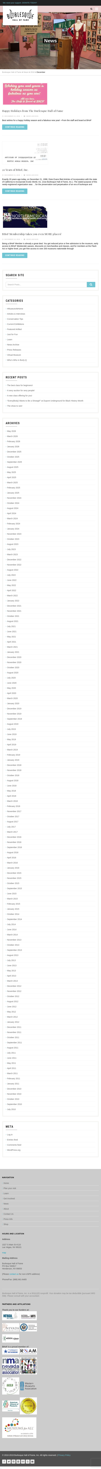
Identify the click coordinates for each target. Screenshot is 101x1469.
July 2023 (11, 549)
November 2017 (14, 811)
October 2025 (13, 457)
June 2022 (11, 580)
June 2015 (11, 893)
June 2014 (11, 929)
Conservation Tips (15, 319)
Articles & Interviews (16, 314)
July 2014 (11, 924)
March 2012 (12, 1017)
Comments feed (14, 1145)
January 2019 (13, 760)
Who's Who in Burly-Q (17, 360)
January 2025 (13, 493)
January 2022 (13, 601)
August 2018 (12, 780)
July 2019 (11, 729)
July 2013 (11, 960)
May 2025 (11, 472)
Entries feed (12, 1140)
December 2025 (14, 452)
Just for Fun (12, 334)
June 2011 (11, 1058)
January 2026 (13, 446)
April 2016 (11, 857)
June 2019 (11, 734)
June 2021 (11, 631)
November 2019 (14, 714)
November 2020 (14, 662)
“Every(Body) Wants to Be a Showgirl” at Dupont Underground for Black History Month (45, 401)
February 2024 (13, 523)
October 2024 (13, 503)
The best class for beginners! (20, 385)
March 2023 (12, 554)
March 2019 (12, 750)
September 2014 (14, 919)
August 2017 (12, 821)
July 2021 (11, 626)
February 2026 (13, 441)
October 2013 (13, 945)
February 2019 (13, 755)
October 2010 (13, 1099)
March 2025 (12, 482)
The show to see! (14, 406)
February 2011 (13, 1078)
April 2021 (11, 642)
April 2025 (11, 477)
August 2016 (12, 852)
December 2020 (14, 657)
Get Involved (9, 1198)
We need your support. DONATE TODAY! (20, 3)
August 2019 (12, 724)
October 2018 (13, 775)
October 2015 (13, 883)
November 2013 (14, 940)
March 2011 (12, 1073)
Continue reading (14, 127)
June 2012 (11, 1006)
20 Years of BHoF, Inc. (15, 170)
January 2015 (13, 909)
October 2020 (13, 667)
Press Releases (14, 350)
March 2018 (12, 801)
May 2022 (11, 585)
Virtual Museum (14, 355)
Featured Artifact (14, 329)
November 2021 (14, 611)
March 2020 (12, 698)
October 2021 (13, 616)
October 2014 (13, 914)
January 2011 (13, 1084)
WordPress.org (13, 1150)
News (6, 1204)
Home (6, 1183)
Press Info (8, 1219)
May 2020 (11, 688)
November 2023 (14, 534)
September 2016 (14, 847)
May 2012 (11, 1012)
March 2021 (12, 647)
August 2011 (12, 1048)
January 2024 (13, 529)
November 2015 (14, 878)
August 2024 (12, 508)
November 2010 (14, 1094)
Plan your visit (10, 1188)
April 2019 (11, 744)
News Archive (32, 116)
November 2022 (14, 565)
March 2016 (12, 863)
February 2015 (13, 904)
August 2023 (12, 544)
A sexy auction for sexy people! (21, 390)
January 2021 (13, 652)
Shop (6, 1224)
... (1, 1468)
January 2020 (13, 703)
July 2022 (11, 575)
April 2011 (11, 1068)
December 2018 (14, 765)
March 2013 (12, 981)
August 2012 (12, 1001)
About (6, 1209)
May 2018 (11, 791)
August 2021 (12, 621)
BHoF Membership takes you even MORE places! (31, 234)
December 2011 (14, 1027)
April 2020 (11, 693)
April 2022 (11, 590)
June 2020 (11, 683)
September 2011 (14, 1042)
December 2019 (14, 708)
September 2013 (14, 950)
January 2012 (13, 1022)
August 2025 (12, 467)
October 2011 (13, 1037)
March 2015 (12, 899)
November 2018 (14, 770)
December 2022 (14, 559)
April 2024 (11, 513)
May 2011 (11, 1063)
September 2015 (14, 888)
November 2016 (14, 842)
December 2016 (14, 837)
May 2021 (11, 637)
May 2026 (11, 431)
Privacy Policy (64, 1455)
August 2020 (12, 672)
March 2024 (12, 518)
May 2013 (11, 970)
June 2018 (11, 786)
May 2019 (11, 739)
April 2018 (11, 796)
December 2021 (14, 606)
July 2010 (11, 1109)
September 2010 (14, 1104)
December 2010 (14, 1089)
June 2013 (11, 965)
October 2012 (13, 996)
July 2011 (11, 1053)
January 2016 (13, 868)
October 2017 (13, 816)
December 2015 (14, 873)
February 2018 (13, 806)
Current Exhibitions (15, 324)
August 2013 (12, 955)
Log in (10, 1134)
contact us (14, 1274)
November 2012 (14, 991)
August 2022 (12, 570)
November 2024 (14, 498)
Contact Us (8, 1214)
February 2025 (13, 488)
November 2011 (14, 1032)
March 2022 (12, 595)
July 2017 (11, 827)
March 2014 (12, 935)
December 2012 (14, 986)
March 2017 (12, 832)
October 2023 (13, 539)
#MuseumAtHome (15, 309)
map (4, 1252)
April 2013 (11, 976)
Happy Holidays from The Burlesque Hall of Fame (32, 111)
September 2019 (14, 719)
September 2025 (14, 462)
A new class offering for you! (19, 395)
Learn (9, 339)
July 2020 (11, 678)
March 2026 (12, 436)
